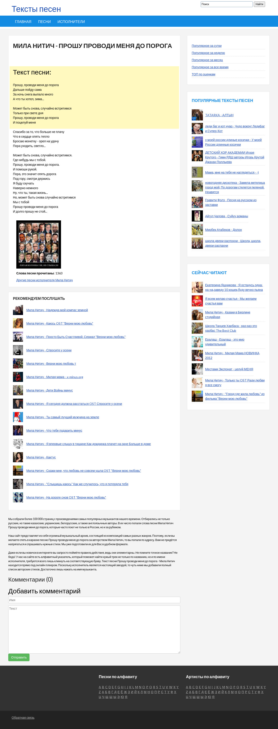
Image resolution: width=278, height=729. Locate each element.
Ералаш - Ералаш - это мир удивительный (224, 342)
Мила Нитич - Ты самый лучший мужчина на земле (62, 417)
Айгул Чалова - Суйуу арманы (226, 216)
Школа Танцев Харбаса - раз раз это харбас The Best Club (231, 328)
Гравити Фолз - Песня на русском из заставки (231, 202)
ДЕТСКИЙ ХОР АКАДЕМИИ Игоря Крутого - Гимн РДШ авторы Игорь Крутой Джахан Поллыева (234, 157)
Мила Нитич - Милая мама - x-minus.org (54, 377)
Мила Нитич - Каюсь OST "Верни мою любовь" (59, 323)
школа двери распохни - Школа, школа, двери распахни (233, 243)
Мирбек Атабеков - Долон (223, 230)
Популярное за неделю (208, 53)
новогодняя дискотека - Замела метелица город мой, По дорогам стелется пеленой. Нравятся (235, 187)
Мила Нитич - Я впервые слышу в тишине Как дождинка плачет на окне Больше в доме (88, 444)
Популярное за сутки (207, 46)
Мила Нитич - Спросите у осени (49, 350)
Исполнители (71, 21)
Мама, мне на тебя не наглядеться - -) (232, 172)
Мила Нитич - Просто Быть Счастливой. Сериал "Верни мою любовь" (76, 337)
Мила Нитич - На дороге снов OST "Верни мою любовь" (66, 497)
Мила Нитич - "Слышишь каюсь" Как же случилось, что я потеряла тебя (77, 484)
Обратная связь (23, 717)
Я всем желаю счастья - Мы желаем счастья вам (231, 301)
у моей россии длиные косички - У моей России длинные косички (233, 142)
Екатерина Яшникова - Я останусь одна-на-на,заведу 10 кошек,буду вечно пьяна (234, 287)
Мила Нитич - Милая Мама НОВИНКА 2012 (232, 355)
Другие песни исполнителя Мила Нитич (44, 280)
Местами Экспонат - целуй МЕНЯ (229, 369)
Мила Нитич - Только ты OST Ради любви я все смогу (235, 382)
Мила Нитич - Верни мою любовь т (51, 363)
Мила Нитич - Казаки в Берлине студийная (227, 314)
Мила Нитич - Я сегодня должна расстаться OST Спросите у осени (74, 404)
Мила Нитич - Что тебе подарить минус (54, 430)
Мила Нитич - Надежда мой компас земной (57, 310)
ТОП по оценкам (203, 74)
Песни (44, 21)
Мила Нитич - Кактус (41, 457)
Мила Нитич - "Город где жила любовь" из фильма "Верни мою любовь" (235, 396)
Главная (23, 21)
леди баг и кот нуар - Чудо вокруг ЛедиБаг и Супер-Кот (235, 128)
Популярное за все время (210, 67)
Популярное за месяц (207, 60)
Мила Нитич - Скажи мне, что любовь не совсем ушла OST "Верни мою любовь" (83, 470)
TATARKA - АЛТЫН (219, 115)
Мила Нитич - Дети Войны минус (49, 390)
